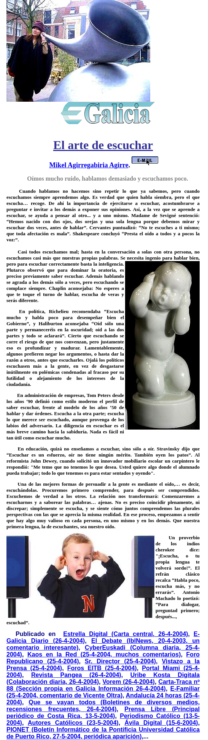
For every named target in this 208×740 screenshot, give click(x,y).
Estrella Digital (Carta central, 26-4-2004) (125, 634)
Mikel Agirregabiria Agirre (88, 165)
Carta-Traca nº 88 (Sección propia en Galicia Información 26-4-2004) (103, 685)
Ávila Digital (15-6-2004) (161, 723)
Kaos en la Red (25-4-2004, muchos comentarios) (104, 654)
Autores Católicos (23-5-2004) (73, 723)
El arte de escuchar (103, 145)
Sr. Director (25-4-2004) (120, 661)
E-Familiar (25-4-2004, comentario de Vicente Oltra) (103, 692)
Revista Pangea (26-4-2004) (76, 675)
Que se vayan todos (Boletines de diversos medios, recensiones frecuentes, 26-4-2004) (103, 705)
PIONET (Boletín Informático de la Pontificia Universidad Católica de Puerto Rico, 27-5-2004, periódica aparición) (103, 733)
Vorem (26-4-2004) (129, 682)
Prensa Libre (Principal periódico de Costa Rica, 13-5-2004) (103, 712)
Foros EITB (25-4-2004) (102, 668)
